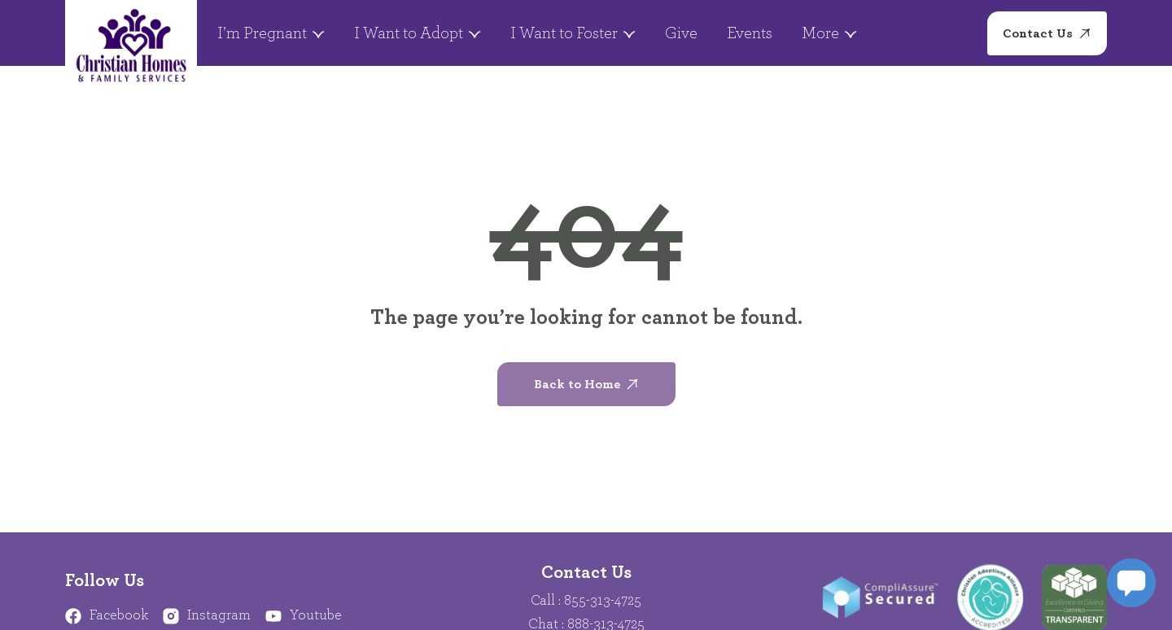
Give (681, 33)
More (829, 33)
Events (749, 33)
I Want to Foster (573, 33)
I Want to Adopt (417, 33)
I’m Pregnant (271, 33)
